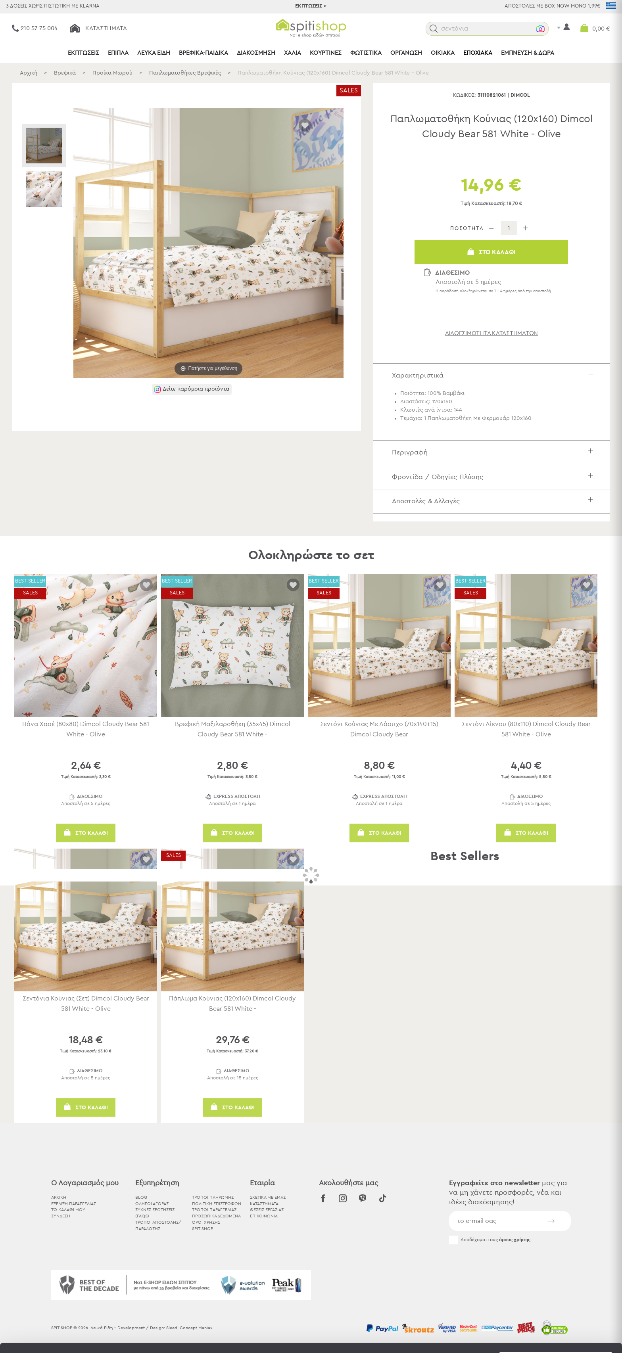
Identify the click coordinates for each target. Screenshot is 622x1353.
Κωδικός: (464, 95)
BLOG (141, 1197)
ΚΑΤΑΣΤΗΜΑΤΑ (264, 1204)
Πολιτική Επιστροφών (216, 1204)
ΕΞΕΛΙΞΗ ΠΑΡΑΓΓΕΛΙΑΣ (73, 1204)
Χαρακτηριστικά (494, 375)
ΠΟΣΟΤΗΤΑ (467, 228)
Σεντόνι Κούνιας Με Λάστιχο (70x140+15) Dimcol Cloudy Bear (379, 729)
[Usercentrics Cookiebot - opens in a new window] (51, 1337)
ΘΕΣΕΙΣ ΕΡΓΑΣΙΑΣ (267, 1209)
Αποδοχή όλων (555, 1265)
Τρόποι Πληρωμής (213, 1197)
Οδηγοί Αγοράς (152, 1204)
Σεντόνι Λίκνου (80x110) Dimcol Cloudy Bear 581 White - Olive (526, 729)
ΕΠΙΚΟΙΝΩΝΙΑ (264, 1216)
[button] (434, 29)
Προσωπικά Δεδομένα (216, 1216)
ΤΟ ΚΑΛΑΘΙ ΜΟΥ (68, 1209)
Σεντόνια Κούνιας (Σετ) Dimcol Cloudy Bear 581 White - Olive (86, 1003)
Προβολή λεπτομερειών (438, 1337)
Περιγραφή (494, 452)
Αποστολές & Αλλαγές (494, 501)
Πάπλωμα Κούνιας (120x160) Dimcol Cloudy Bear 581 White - (232, 1003)
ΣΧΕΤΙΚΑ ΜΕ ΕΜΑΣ (268, 1197)
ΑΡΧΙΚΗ (58, 1197)
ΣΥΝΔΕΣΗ (60, 1216)
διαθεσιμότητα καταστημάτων (491, 333)
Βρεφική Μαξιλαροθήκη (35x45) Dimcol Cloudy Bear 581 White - (232, 729)
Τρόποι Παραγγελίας (214, 1209)
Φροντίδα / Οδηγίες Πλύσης (494, 476)
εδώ (249, 1287)
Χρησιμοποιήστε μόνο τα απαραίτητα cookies (555, 1296)
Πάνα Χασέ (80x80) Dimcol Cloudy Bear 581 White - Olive (85, 729)
